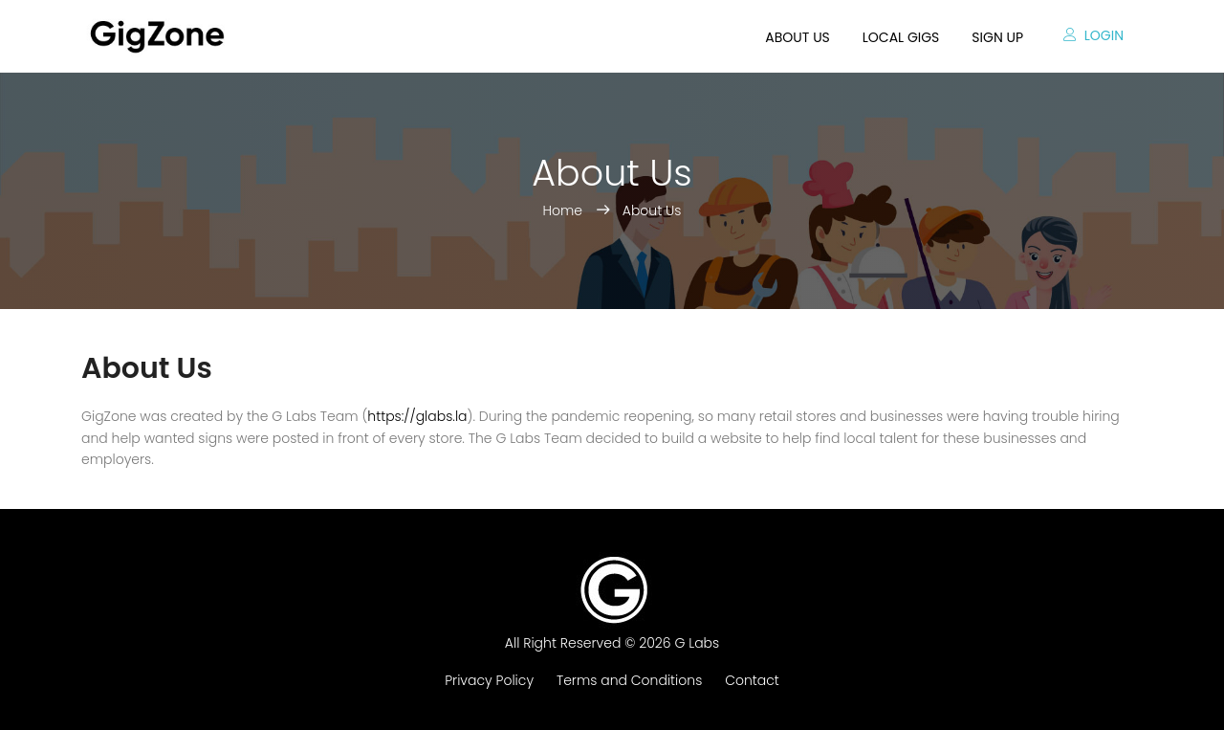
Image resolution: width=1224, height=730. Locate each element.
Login (1093, 35)
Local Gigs (901, 37)
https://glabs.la (417, 416)
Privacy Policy (489, 680)
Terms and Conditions (629, 680)
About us (797, 37)
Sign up (997, 37)
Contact (752, 680)
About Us (652, 210)
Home (564, 210)
